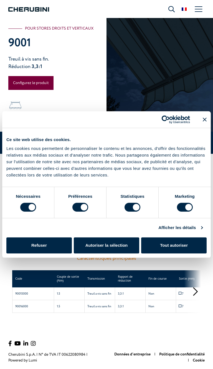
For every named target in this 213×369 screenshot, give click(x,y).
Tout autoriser (174, 245)
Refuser (39, 245)
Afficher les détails (177, 227)
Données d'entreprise (132, 354)
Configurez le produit (31, 82)
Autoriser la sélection (106, 245)
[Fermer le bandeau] (205, 119)
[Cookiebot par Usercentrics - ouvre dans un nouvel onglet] (165, 119)
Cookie (199, 360)
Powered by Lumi (22, 360)
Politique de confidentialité (182, 354)
